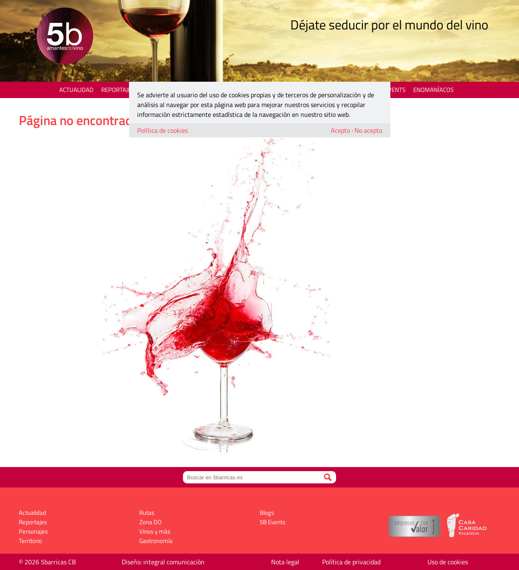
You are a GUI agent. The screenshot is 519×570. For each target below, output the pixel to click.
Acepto (340, 130)
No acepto (368, 130)
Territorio (30, 540)
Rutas (146, 512)
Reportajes (117, 89)
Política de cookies (162, 130)
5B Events (390, 89)
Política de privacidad (351, 562)
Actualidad (76, 89)
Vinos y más (154, 531)
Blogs (267, 512)
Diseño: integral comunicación (163, 562)
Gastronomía (156, 540)
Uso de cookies (448, 562)
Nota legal (285, 562)
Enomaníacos (433, 89)
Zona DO (150, 522)
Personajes (33, 531)
